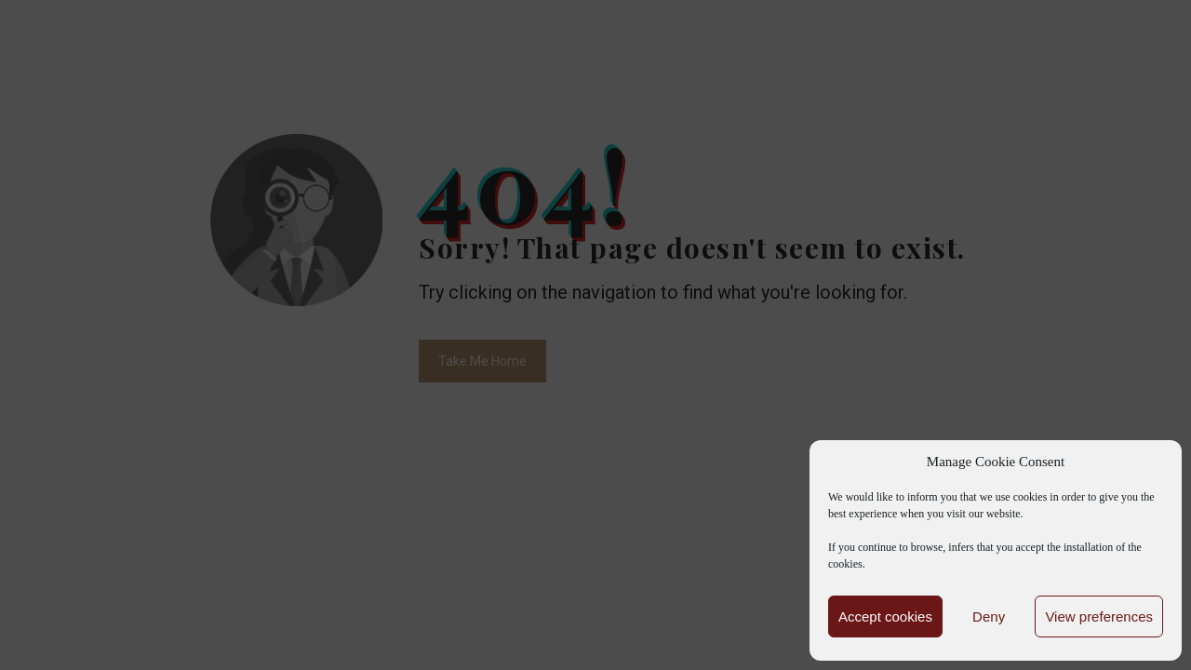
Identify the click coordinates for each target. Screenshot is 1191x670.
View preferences (1099, 616)
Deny (988, 616)
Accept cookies (885, 616)
